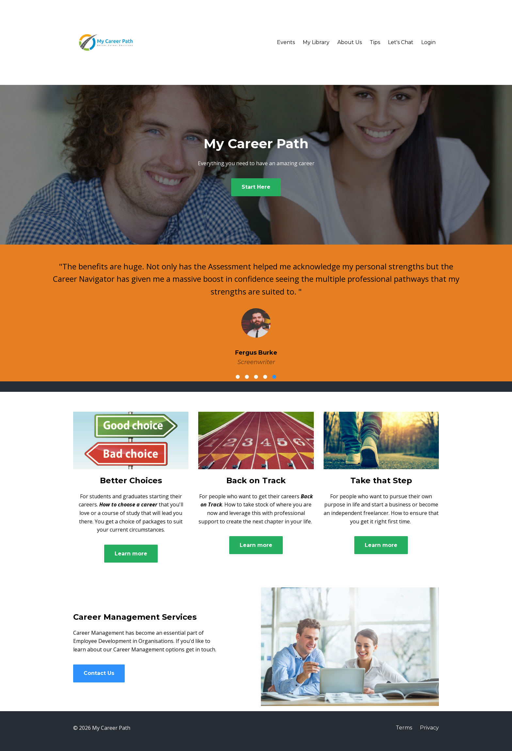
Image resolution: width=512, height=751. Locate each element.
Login (428, 42)
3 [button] (256, 377)
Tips (375, 42)
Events (286, 42)
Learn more (131, 554)
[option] (256, 308)
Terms (404, 728)
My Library (316, 42)
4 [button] (265, 377)
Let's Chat (400, 42)
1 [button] (238, 377)
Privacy (429, 728)
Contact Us (99, 673)
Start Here (256, 187)
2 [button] (247, 377)
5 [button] (274, 377)
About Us (349, 42)
